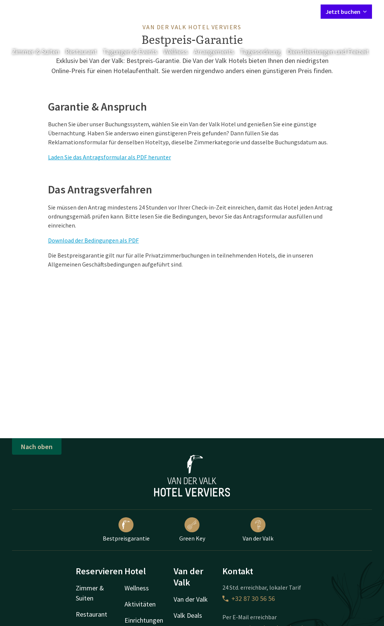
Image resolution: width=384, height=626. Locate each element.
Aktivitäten (140, 604)
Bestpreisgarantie (126, 529)
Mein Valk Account (269, 11)
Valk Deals (188, 615)
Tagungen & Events (130, 51)
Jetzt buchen (346, 11)
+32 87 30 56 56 (248, 598)
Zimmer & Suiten (35, 51)
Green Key (192, 529)
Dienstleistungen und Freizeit (328, 51)
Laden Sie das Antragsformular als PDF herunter (109, 157)
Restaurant (81, 51)
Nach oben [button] (36, 446)
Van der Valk (258, 529)
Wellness (176, 51)
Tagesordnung (260, 51)
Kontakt (229, 11)
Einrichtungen (143, 620)
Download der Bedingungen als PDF (93, 240)
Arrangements (214, 51)
